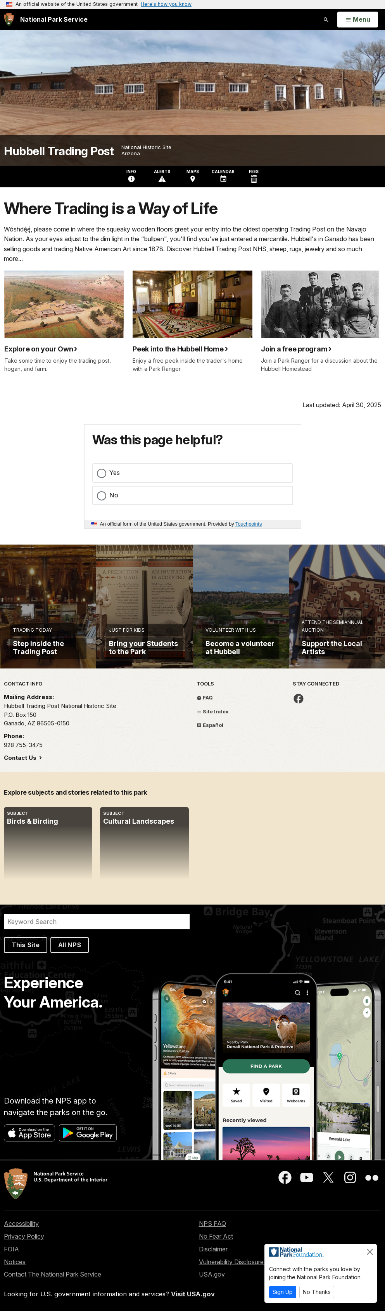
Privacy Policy (24, 1236)
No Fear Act (216, 1236)
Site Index (213, 711)
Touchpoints (248, 524)
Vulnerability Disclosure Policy (241, 1262)
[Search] (97, 921)
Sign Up (283, 1292)
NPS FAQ (212, 1223)
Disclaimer (213, 1249)
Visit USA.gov (193, 1294)
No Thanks (317, 1292)
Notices (15, 1262)
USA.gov (212, 1274)
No (113, 495)
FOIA (11, 1249)
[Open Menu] (357, 20)
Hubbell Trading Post (59, 151)
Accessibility (21, 1223)
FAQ (205, 697)
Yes (114, 472)
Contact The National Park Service (52, 1274)
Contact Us (21, 757)
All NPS (69, 945)
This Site (26, 945)
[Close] (370, 1251)
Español (210, 725)
